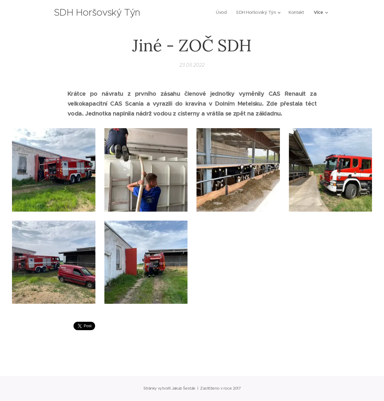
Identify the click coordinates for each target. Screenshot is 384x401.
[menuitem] (219, 12)
